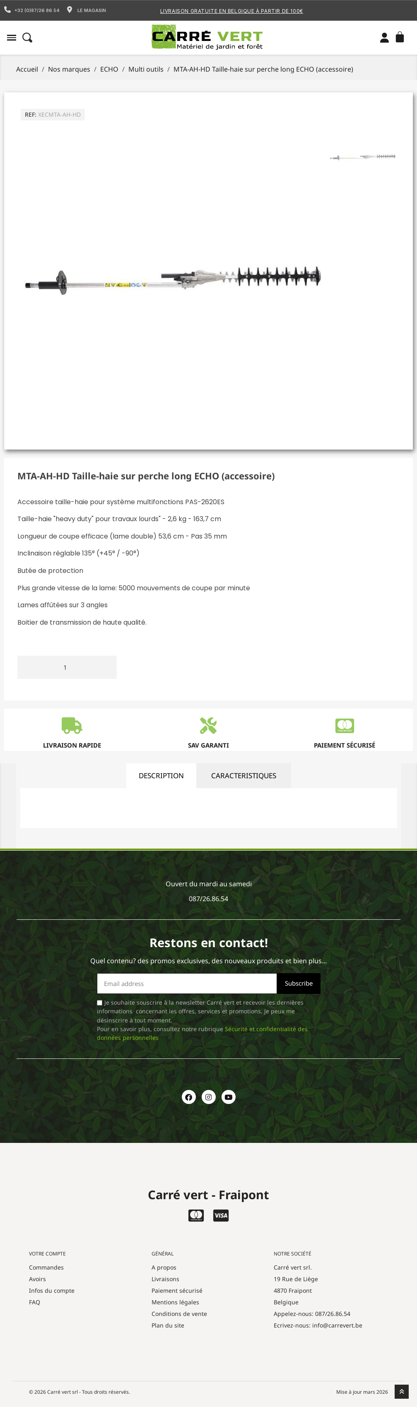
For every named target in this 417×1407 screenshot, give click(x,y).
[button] (11, 37)
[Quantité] (67, 667)
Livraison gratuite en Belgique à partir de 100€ (231, 11)
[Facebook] (189, 1097)
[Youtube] (229, 1097)
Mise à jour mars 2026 (362, 1391)
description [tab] (161, 775)
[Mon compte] (384, 37)
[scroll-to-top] (402, 1392)
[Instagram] (209, 1097)
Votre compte (47, 1253)
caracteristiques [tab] (243, 775)
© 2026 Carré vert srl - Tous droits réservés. (79, 1391)
